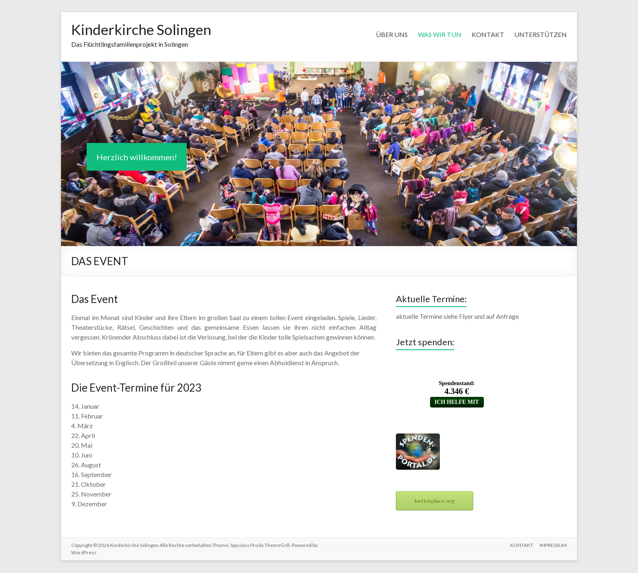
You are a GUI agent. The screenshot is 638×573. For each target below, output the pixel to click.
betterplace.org (434, 501)
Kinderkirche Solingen (142, 30)
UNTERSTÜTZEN (540, 34)
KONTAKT (488, 34)
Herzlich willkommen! (136, 157)
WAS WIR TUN (439, 34)
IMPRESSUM (553, 545)
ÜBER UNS (392, 34)
